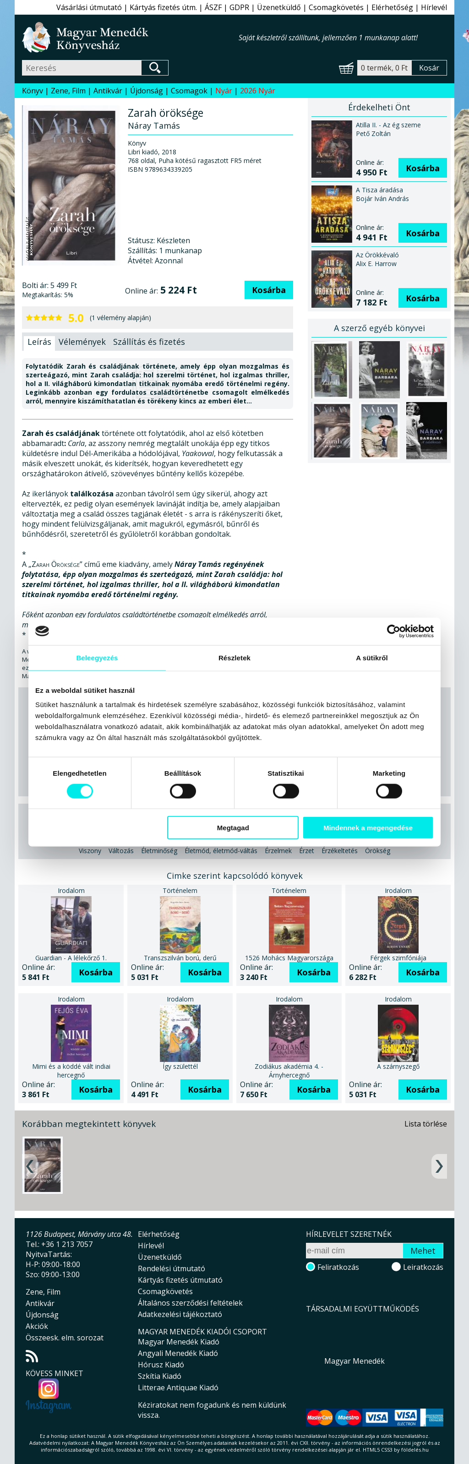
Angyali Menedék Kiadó (178, 1353)
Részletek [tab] (234, 657)
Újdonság (146, 91)
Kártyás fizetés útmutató (180, 1280)
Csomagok (189, 91)
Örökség (377, 850)
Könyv (32, 91)
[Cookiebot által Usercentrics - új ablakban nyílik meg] (394, 631)
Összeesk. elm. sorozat (65, 1338)
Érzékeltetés (340, 850)
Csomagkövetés (336, 7)
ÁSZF (213, 7)
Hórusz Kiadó (161, 1365)
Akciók (37, 1326)
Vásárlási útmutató (89, 7)
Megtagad (233, 828)
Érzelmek (278, 850)
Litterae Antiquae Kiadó (178, 1387)
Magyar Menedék (354, 1361)
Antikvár (107, 91)
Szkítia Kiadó (159, 1376)
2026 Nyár (257, 91)
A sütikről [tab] (372, 657)
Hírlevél (434, 7)
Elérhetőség (392, 7)
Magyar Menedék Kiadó (178, 1342)
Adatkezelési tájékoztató (180, 1314)
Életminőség (159, 850)
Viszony (90, 850)
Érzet (306, 850)
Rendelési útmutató (171, 1268)
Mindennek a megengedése (368, 828)
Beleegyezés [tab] (97, 657)
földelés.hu (415, 1449)
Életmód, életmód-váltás (221, 850)
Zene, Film (68, 91)
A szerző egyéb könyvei (379, 327)
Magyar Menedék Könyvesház (130, 37)
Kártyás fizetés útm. (163, 7)
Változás (121, 850)
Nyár (223, 91)
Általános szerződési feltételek (190, 1303)
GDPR (239, 7)
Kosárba (269, 289)
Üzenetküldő (279, 7)
